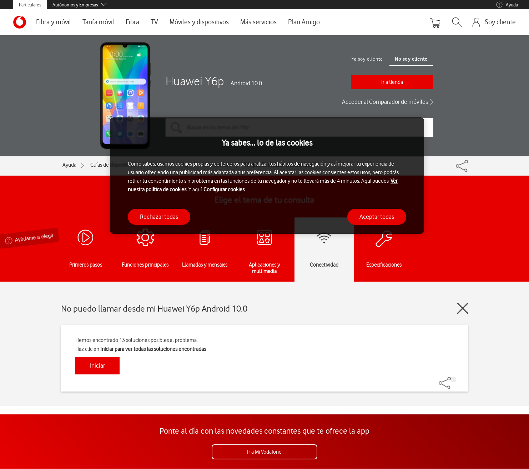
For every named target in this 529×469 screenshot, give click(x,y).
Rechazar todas (159, 216)
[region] (267, 175)
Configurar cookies (224, 189)
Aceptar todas (376, 216)
